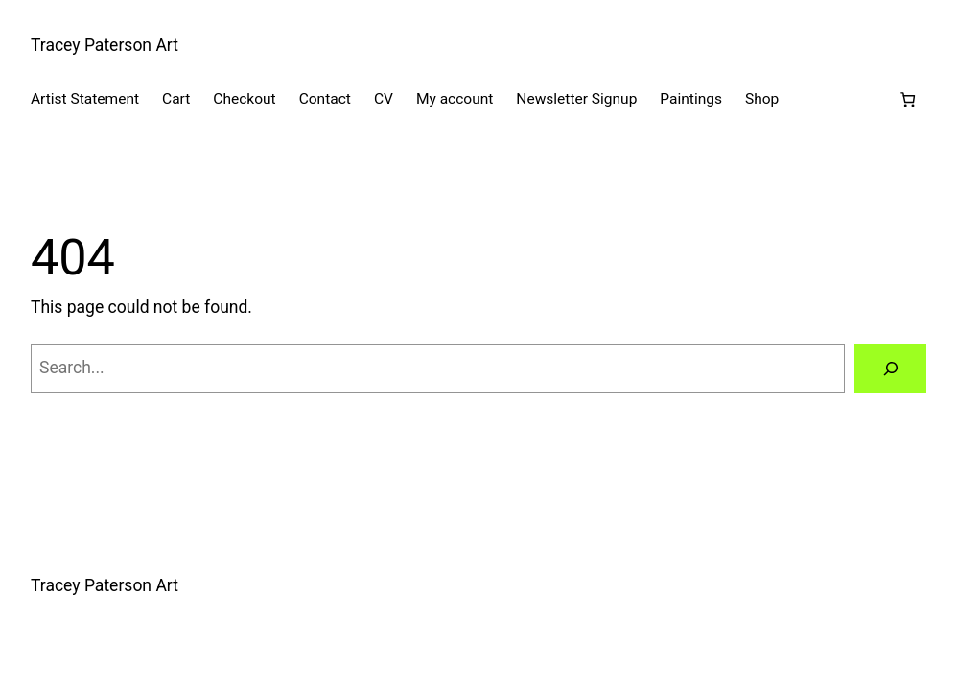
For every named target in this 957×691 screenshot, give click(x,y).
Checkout (244, 98)
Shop (762, 98)
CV (383, 98)
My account (454, 98)
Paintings (691, 98)
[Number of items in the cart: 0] (907, 99)
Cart (176, 98)
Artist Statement (85, 98)
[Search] (890, 368)
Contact (325, 98)
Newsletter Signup (576, 98)
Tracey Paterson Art (104, 45)
